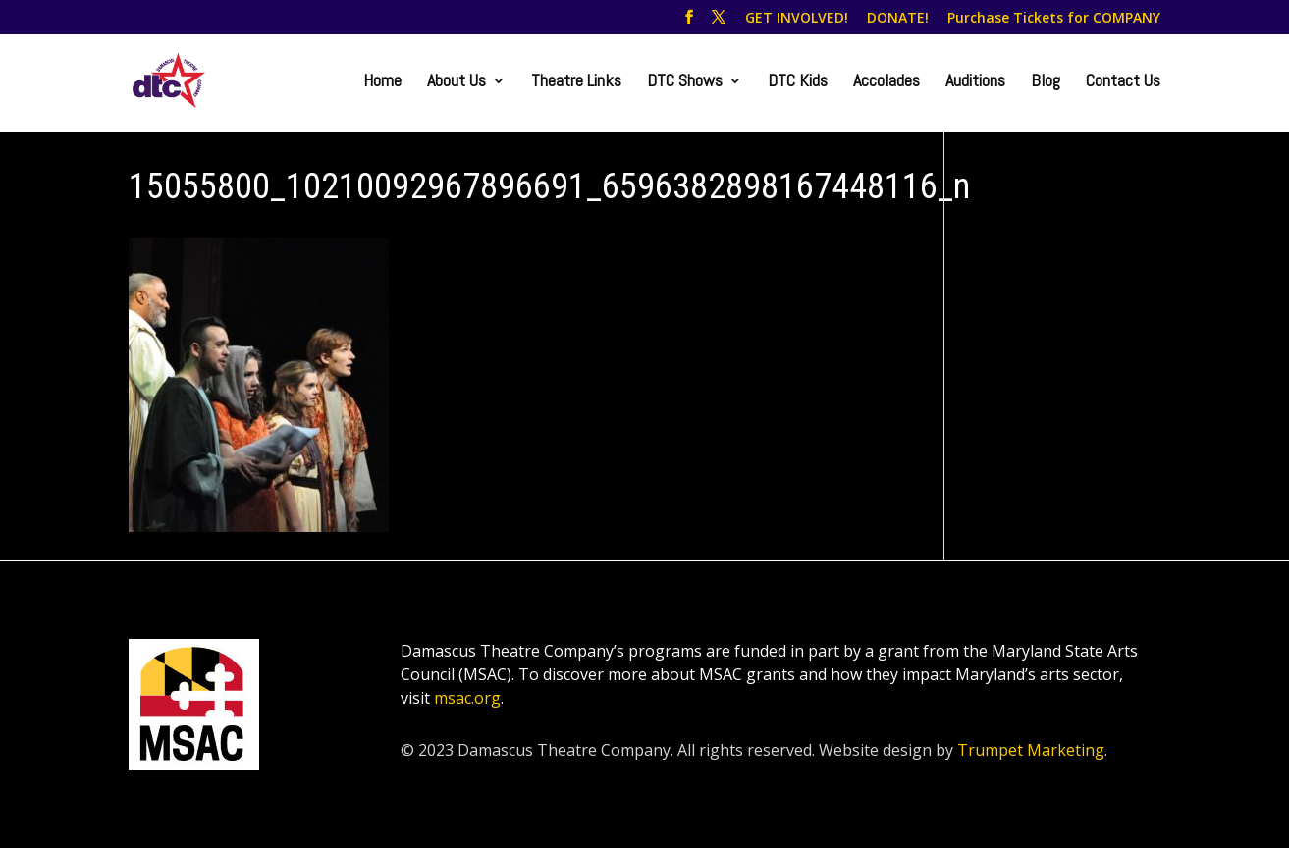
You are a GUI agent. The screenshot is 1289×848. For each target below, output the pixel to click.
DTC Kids (798, 82)
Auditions (975, 82)
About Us (456, 82)
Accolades (886, 82)
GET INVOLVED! (796, 18)
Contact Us (1123, 82)
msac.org (467, 698)
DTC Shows (685, 82)
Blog (1045, 82)
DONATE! (898, 18)
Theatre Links (576, 82)
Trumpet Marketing (1030, 750)
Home (382, 82)
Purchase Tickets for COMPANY (1053, 18)
